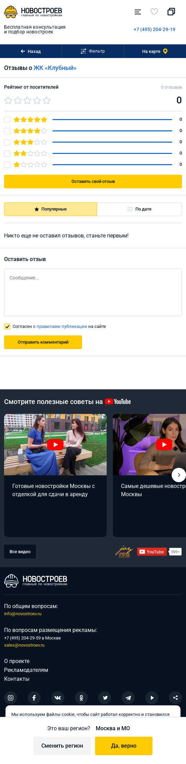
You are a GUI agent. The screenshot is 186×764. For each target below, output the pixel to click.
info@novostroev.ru (22, 613)
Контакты (16, 679)
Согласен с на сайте (59, 326)
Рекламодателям (26, 670)
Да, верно (123, 746)
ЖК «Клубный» (55, 67)
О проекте (16, 661)
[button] (179, 475)
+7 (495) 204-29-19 (154, 29)
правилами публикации (62, 326)
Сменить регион (62, 746)
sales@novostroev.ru (24, 645)
